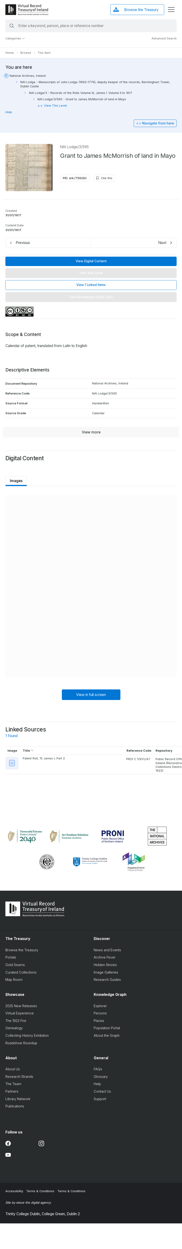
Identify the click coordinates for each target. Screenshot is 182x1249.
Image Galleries (106, 973)
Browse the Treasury (21, 951)
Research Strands (19, 1077)
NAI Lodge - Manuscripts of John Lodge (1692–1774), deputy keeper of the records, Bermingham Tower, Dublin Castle (95, 84)
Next (162, 243)
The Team (13, 1085)
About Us (12, 1070)
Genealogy (14, 1029)
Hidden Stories (105, 965)
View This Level (55, 105)
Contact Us (102, 1092)
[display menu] (171, 9)
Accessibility (14, 1192)
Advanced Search (164, 38)
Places (99, 1021)
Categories (15, 38)
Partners (12, 1092)
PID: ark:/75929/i (75, 178)
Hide (8, 112)
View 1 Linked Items (91, 285)
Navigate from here (158, 123)
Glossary (101, 1077)
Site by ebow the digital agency (28, 1203)
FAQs (98, 1070)
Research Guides (107, 980)
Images (16, 481)
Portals (10, 958)
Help (97, 1085)
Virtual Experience (19, 1014)
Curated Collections (21, 973)
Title (28, 751)
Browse (25, 52)
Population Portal (107, 1029)
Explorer (100, 1007)
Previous (23, 243)
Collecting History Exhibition (27, 1036)
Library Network (17, 1100)
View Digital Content (91, 261)
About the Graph (106, 1036)
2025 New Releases (21, 1007)
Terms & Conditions (40, 1192)
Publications (14, 1107)
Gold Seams (15, 965)
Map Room (13, 980)
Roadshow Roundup (21, 1044)
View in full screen (91, 695)
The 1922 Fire (15, 1021)
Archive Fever (104, 958)
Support (100, 1100)
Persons (100, 1014)
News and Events (107, 951)
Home (9, 52)
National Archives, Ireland (28, 75)
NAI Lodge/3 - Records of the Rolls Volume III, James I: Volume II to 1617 (80, 93)
